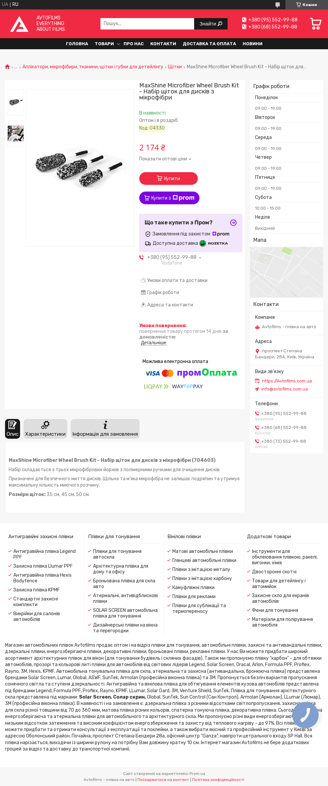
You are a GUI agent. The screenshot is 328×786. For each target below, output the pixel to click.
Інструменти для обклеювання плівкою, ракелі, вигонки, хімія (285, 557)
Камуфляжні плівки (193, 587)
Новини (252, 43)
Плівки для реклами (194, 596)
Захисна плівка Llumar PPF (43, 566)
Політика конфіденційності (218, 779)
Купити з (172, 198)
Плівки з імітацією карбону (202, 578)
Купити (172, 179)
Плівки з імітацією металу (201, 569)
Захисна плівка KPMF (36, 590)
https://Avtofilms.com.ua (287, 380)
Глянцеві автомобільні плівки (204, 560)
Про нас (134, 43)
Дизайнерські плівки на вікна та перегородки (125, 628)
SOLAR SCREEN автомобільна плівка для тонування (125, 613)
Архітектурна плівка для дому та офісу (120, 569)
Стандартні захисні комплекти (35, 602)
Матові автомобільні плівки (202, 551)
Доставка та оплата (209, 43)
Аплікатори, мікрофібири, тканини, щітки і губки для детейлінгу (92, 67)
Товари (104, 43)
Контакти (163, 43)
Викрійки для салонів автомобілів (36, 616)
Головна (77, 43)
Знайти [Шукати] (208, 23)
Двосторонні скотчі (274, 572)
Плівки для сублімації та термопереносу (199, 608)
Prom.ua (197, 773)
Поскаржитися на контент (163, 779)
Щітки (175, 67)
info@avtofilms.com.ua (284, 388)
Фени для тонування (275, 610)
